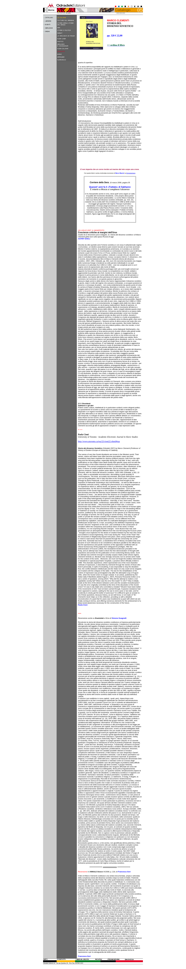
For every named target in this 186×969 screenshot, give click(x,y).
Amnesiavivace (130, 173)
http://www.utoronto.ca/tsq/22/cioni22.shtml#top (99, 441)
